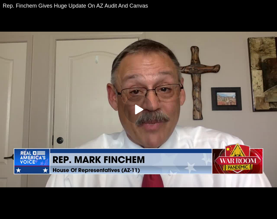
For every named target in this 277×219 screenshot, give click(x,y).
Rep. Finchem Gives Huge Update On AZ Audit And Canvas (75, 6)
